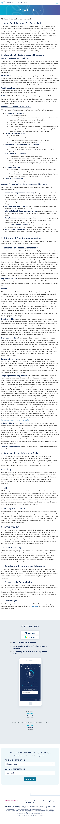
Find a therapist (10, 801)
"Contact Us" (34, 606)
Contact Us (41, 801)
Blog (34, 801)
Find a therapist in (15, 760)
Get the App (28, 801)
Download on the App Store (30, 633)
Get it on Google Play (30, 637)
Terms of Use (30, 802)
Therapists (20, 801)
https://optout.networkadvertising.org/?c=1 (15, 420)
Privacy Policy (50, 801)
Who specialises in (15, 769)
